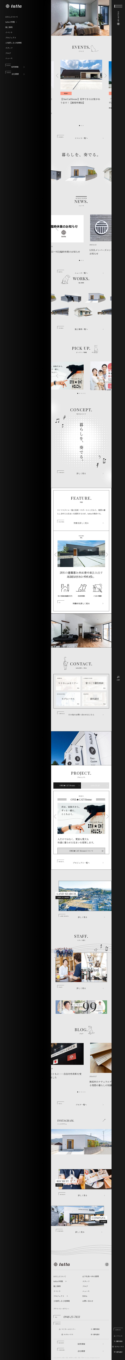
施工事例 (9, 27)
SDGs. (85, 1296)
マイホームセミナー (68, 1329)
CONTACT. (118, 1330)
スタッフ (9, 48)
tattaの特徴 (11, 22)
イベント (9, 32)
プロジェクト (10, 38)
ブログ (8, 53)
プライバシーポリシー (61, 1308)
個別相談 (118, 1341)
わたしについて (11, 17)
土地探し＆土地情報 (13, 43)
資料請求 (118, 1352)
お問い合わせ (87, 1301)
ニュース (8, 58)
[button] (57, 76)
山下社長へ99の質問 (90, 1276)
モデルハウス (118, 1346)
